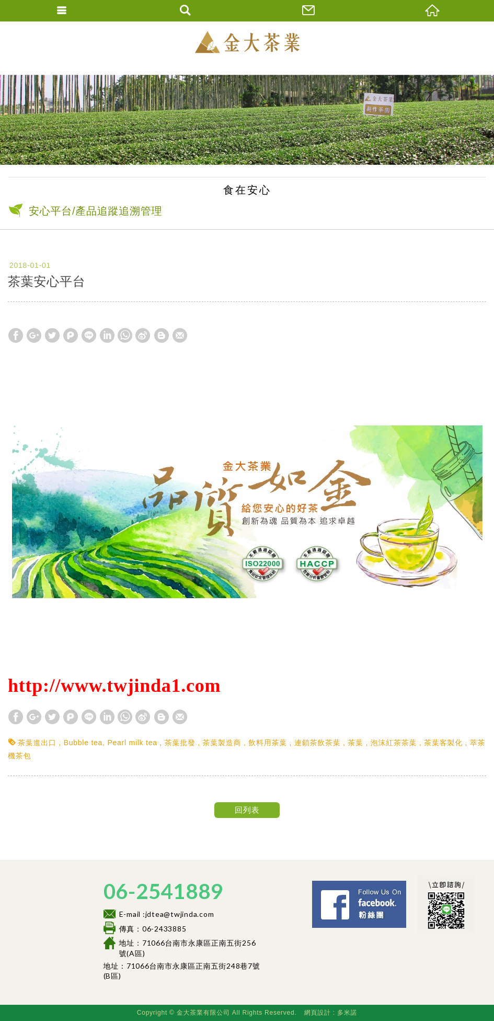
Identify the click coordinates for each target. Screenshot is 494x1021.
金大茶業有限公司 (247, 42)
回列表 (247, 809)
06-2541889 (163, 891)
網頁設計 (317, 1012)
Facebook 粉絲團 (409, 885)
